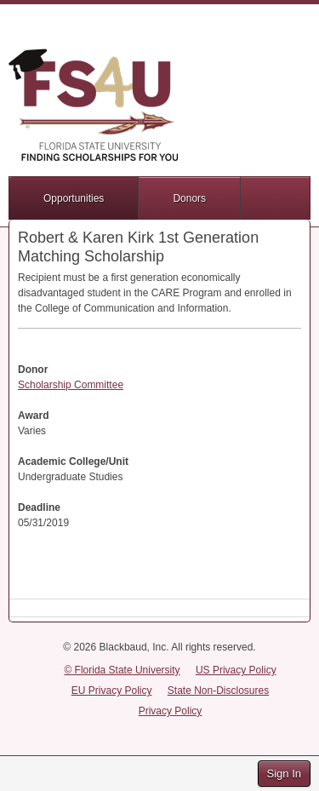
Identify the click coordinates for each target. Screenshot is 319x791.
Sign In (284, 773)
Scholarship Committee (70, 385)
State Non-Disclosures (218, 690)
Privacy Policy (170, 711)
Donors (189, 198)
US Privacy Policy (236, 670)
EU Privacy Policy (111, 690)
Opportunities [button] (73, 198)
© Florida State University (121, 670)
